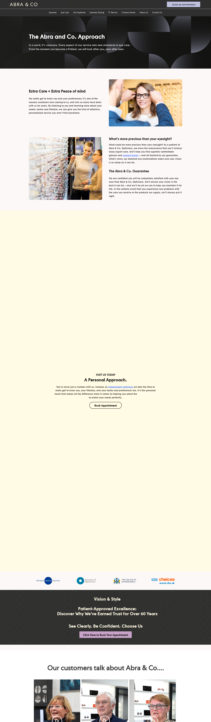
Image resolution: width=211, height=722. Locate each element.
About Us (144, 12)
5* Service (112, 12)
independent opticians (120, 387)
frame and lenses (147, 394)
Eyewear (53, 12)
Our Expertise (79, 12)
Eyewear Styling (97, 12)
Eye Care (65, 12)
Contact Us (157, 12)
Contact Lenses (128, 12)
